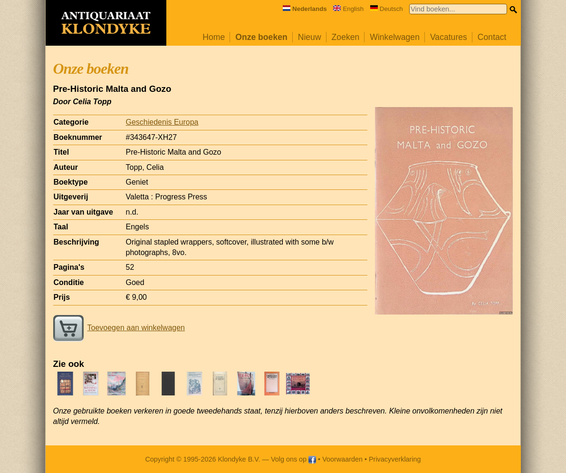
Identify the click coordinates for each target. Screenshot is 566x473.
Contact (492, 37)
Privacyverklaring (395, 459)
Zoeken (346, 37)
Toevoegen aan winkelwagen (119, 328)
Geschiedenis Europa (162, 122)
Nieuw (309, 37)
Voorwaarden (342, 459)
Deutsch (386, 8)
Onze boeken (261, 37)
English (348, 8)
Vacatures (448, 37)
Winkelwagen (395, 37)
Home (213, 37)
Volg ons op (293, 459)
